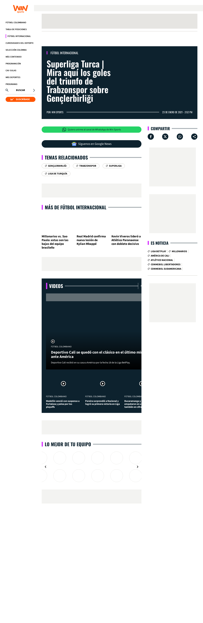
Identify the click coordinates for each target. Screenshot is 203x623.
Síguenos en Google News (91, 143)
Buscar (20, 90)
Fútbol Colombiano (16, 22)
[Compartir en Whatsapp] (180, 136)
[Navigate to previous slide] (45, 466)
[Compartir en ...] (194, 136)
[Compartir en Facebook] (151, 136)
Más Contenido (13, 56)
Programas (11, 84)
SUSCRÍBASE (20, 99)
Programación (13, 63)
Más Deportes (13, 77)
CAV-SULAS (11, 70)
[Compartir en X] (165, 136)
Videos (56, 285)
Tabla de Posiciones (16, 29)
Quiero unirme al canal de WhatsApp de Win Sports (91, 129)
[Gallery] (91, 467)
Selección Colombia (16, 50)
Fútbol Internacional (19, 36)
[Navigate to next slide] (137, 466)
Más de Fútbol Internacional (75, 207)
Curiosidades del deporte (20, 43)
